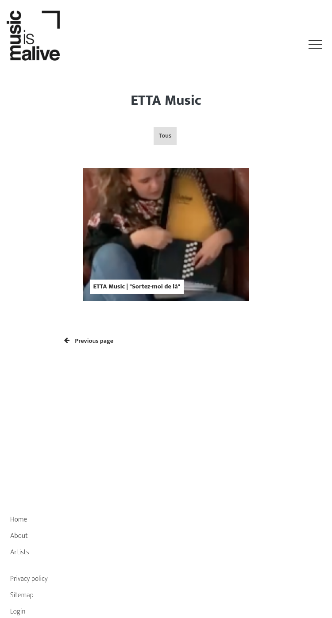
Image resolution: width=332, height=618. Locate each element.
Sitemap (22, 595)
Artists (19, 552)
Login (18, 612)
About (19, 536)
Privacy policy (29, 579)
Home (18, 520)
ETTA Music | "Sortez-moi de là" (137, 286)
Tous (165, 136)
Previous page (88, 341)
